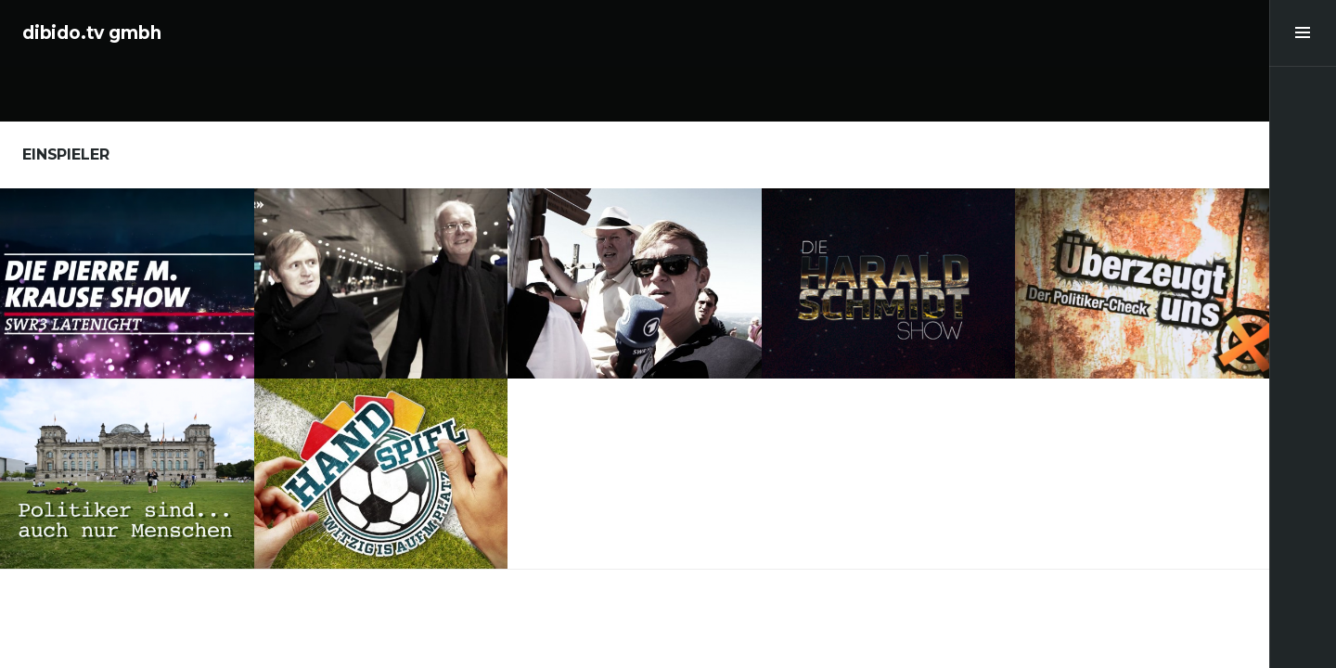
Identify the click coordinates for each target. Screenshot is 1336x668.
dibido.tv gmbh (91, 33)
